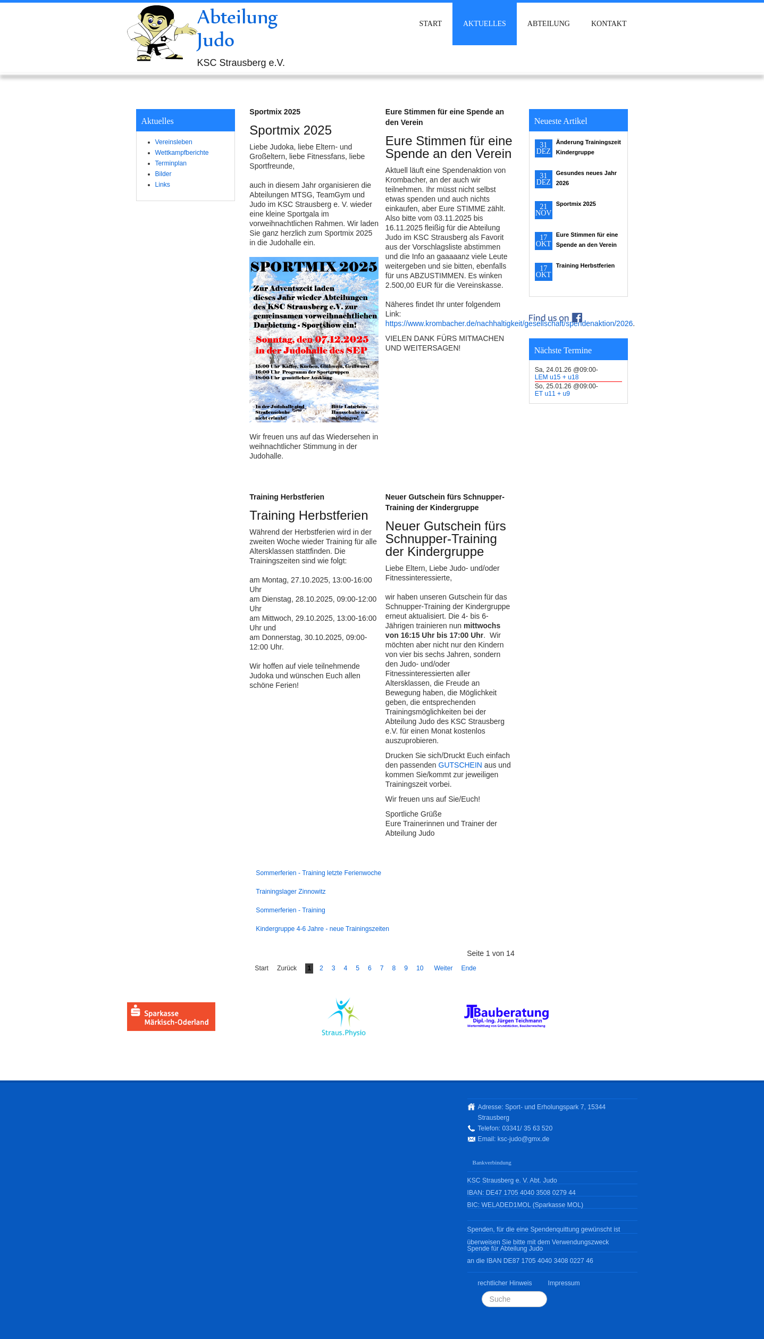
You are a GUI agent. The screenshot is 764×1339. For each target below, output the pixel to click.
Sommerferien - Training (290, 910)
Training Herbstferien (286, 497)
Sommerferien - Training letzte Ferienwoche (318, 873)
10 (420, 968)
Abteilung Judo (237, 28)
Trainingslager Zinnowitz (290, 891)
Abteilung (548, 24)
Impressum (564, 1283)
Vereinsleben (173, 142)
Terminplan (171, 163)
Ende (468, 968)
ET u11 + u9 (552, 393)
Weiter (443, 968)
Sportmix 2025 (274, 111)
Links (162, 184)
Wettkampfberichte (182, 152)
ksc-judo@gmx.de (523, 1139)
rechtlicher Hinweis (505, 1283)
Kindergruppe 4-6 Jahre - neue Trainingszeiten (322, 929)
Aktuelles (484, 24)
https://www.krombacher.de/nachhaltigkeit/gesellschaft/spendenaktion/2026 (509, 323)
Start (430, 24)
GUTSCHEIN (460, 765)
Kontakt (609, 24)
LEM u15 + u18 (557, 377)
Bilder (163, 174)
